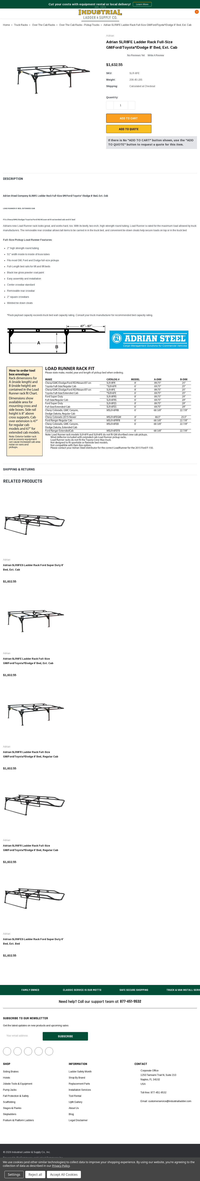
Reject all (35, 1174)
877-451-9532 (130, 1001)
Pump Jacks (9, 1089)
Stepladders (9, 1113)
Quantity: (112, 97)
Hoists (6, 1077)
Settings (14, 1174)
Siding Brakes (10, 1071)
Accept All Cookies (64, 1174)
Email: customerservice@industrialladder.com (166, 1100)
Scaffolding (9, 1101)
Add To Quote (129, 129)
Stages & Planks (12, 1107)
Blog (71, 1113)
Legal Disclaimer (78, 1119)
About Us (74, 1107)
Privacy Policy (61, 1166)
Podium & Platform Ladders (18, 1119)
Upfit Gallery (75, 1101)
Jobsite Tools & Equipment (17, 1083)
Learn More (142, 4)
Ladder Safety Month (80, 1071)
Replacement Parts (79, 1083)
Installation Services (80, 1089)
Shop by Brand (77, 1077)
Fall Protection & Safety (16, 1095)
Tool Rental (75, 1095)
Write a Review (156, 55)
